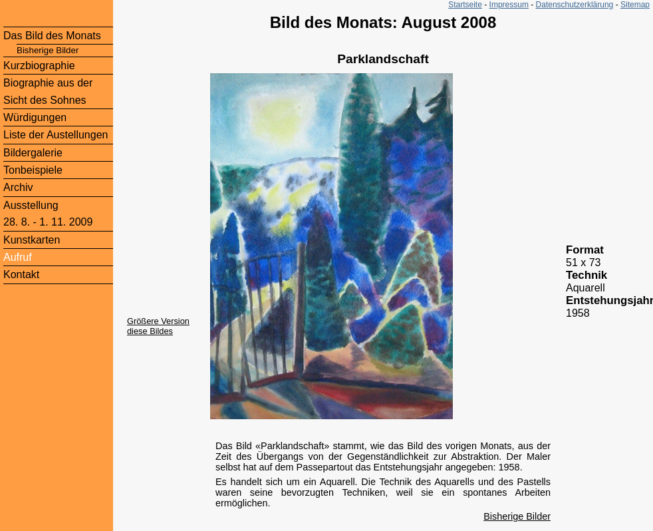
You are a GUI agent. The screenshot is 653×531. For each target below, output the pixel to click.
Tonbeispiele (33, 170)
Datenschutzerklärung (575, 4)
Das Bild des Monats (52, 35)
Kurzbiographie (39, 65)
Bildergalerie (33, 152)
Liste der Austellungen (55, 134)
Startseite (465, 4)
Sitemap (635, 4)
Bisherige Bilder (517, 516)
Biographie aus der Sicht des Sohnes (47, 91)
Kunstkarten (31, 240)
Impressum (509, 4)
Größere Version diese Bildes (158, 326)
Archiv (18, 187)
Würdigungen (34, 117)
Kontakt (21, 274)
